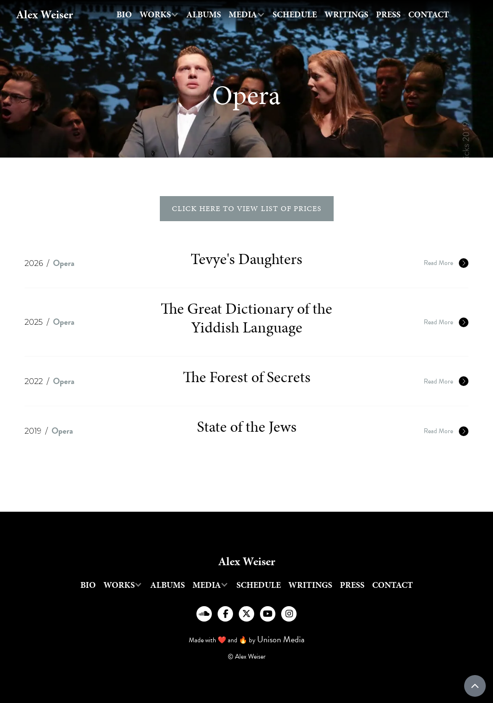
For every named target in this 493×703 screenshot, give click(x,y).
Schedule (294, 14)
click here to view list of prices (247, 208)
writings (346, 14)
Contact (428, 14)
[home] (44, 15)
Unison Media (281, 639)
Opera (64, 262)
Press (388, 14)
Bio (124, 14)
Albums (203, 14)
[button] (159, 15)
